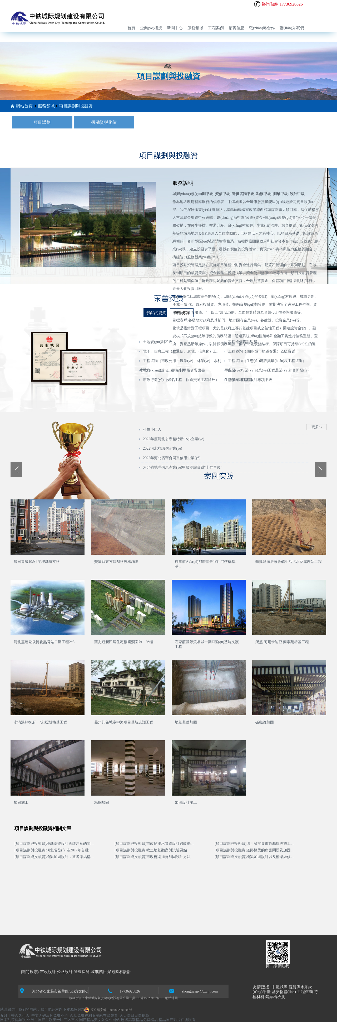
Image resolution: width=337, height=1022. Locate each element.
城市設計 (98, 972)
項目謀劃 (42, 122)
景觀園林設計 (119, 972)
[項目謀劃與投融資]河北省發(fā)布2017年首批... (52, 850)
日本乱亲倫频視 (13, 1020)
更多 (315, 427)
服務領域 (195, 28)
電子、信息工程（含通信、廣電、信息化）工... (181, 351)
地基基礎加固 (186, 722)
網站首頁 (22, 106)
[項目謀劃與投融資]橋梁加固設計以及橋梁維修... (254, 857)
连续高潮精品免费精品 (139, 1020)
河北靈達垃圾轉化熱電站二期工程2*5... (45, 642)
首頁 (131, 28)
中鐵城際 (280, 987)
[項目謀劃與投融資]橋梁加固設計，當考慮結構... (53, 857)
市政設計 (48, 972)
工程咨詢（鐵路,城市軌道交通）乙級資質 (261, 351)
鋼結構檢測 (275, 997)
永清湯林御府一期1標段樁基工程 (40, 722)
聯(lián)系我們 (292, 28)
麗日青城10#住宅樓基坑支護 (37, 562)
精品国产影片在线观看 (176, 1020)
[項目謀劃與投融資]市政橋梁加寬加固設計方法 (153, 857)
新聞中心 (175, 28)
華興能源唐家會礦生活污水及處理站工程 (288, 562)
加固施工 (21, 803)
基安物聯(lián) (284, 992)
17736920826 (123, 991)
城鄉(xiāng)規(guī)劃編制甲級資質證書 (174, 370)
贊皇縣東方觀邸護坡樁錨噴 (116, 562)
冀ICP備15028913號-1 (147, 998)
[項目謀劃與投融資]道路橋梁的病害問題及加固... (254, 850)
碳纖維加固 (264, 722)
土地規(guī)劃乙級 (157, 342)
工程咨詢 (305, 992)
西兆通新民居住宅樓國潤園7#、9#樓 (123, 642)
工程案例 (216, 28)
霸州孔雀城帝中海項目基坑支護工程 (123, 722)
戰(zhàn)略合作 (262, 28)
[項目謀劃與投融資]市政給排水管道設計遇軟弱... (154, 844)
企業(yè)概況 (151, 28)
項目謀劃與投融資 (76, 106)
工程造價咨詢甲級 (242, 342)
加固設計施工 (186, 803)
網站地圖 (171, 998)
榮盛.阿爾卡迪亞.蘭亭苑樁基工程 (282, 642)
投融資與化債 (104, 122)
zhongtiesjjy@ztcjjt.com (193, 991)
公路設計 (65, 972)
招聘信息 (236, 28)
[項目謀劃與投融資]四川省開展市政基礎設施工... (254, 844)
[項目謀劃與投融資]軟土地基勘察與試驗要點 (151, 850)
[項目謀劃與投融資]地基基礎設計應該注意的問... (53, 844)
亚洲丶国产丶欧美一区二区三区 (52, 1020)
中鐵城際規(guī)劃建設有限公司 (107, 998)
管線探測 (82, 972)
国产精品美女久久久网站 (99, 1020)
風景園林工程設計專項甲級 (250, 380)
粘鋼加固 (101, 803)
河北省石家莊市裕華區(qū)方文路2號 (53, 991)
